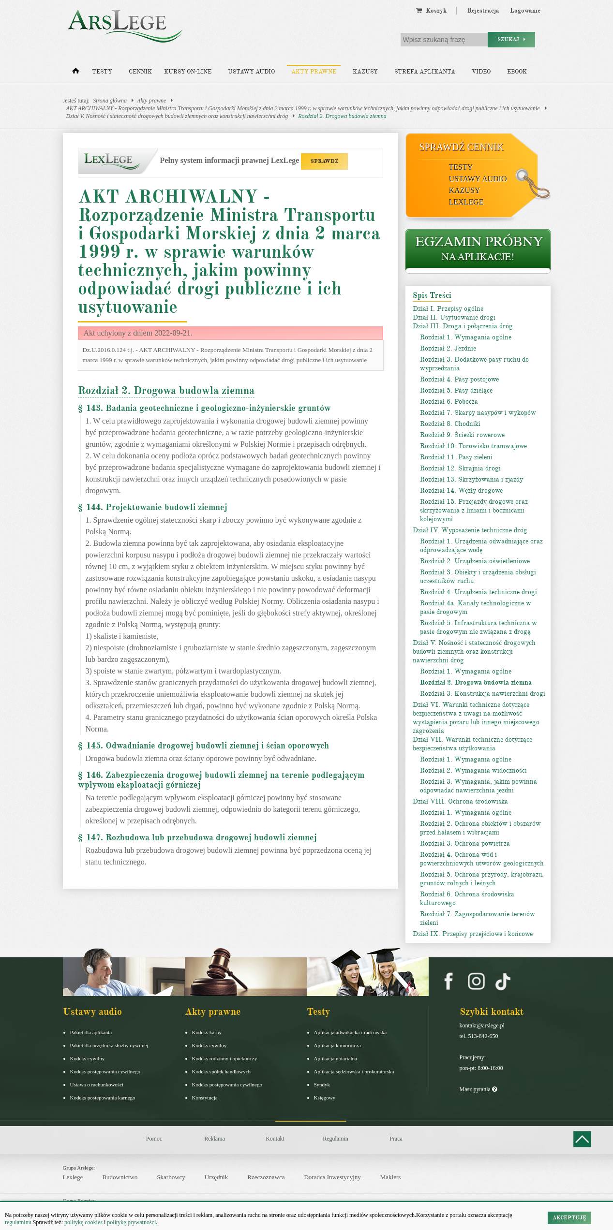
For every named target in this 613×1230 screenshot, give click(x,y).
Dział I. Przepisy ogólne (448, 309)
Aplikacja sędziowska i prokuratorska (354, 1071)
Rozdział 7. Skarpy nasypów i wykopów (478, 413)
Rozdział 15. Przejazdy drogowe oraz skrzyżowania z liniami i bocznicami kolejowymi (474, 510)
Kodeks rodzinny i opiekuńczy (224, 1058)
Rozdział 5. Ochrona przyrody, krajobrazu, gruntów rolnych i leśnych (482, 878)
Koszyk (431, 11)
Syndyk (322, 1084)
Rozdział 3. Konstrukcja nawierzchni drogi (482, 693)
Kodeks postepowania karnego (102, 1097)
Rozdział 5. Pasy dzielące (456, 390)
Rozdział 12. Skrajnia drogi (460, 468)
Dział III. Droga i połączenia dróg (463, 326)
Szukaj (511, 39)
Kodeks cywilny (87, 1058)
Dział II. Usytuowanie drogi (454, 317)
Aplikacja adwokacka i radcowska (350, 1032)
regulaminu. (19, 1222)
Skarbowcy (171, 1177)
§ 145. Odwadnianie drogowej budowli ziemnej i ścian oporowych (203, 745)
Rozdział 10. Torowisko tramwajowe (473, 446)
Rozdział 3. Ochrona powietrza (465, 843)
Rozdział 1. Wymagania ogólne (465, 337)
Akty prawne (313, 71)
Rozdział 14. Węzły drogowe (461, 490)
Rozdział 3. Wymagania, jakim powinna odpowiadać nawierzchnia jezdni (478, 785)
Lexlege (73, 1177)
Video (481, 71)
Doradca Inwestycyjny (332, 1177)
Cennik (140, 71)
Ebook (517, 71)
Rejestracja (483, 11)
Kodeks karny (207, 1032)
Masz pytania (478, 1089)
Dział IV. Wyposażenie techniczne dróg (470, 530)
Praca (396, 1138)
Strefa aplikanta (424, 71)
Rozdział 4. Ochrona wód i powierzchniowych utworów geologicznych (482, 858)
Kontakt (275, 1138)
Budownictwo (119, 1177)
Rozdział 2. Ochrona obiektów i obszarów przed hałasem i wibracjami (480, 828)
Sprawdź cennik (461, 147)
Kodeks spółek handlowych (221, 1071)
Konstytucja (205, 1097)
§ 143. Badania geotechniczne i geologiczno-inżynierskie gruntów (204, 408)
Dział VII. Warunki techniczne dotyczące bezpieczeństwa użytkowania (472, 743)
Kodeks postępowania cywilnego (105, 1071)
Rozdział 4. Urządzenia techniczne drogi (478, 592)
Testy (102, 71)
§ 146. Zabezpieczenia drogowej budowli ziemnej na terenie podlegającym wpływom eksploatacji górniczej (221, 780)
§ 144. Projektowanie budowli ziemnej (152, 507)
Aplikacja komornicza (337, 1045)
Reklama (214, 1138)
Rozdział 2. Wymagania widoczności (473, 770)
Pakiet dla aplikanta (91, 1032)
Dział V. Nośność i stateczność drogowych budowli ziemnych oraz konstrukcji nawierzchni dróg (177, 116)
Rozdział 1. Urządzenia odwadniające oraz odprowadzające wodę (481, 545)
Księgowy (325, 1097)
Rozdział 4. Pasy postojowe (459, 379)
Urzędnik (216, 1177)
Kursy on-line (187, 71)
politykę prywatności (131, 1222)
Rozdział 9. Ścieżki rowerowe (462, 435)
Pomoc (154, 1138)
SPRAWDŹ (324, 161)
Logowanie (525, 11)
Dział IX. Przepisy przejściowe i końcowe (473, 934)
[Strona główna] (76, 73)
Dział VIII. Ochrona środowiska (460, 801)
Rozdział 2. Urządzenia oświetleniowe (475, 561)
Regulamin (335, 1138)
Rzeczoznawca (265, 1177)
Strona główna (110, 100)
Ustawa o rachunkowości (97, 1084)
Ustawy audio (251, 71)
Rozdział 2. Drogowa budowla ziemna (342, 116)
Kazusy (365, 71)
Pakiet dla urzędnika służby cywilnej (109, 1045)
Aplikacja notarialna (336, 1058)
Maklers (390, 1177)
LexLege (466, 202)
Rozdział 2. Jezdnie (448, 348)
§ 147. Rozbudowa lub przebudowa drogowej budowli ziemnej (197, 837)
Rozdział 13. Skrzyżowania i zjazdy (471, 479)
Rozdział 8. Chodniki (450, 424)
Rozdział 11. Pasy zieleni (456, 457)
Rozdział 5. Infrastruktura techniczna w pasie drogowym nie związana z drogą (478, 627)
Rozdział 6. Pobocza (449, 401)
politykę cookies (83, 1222)
